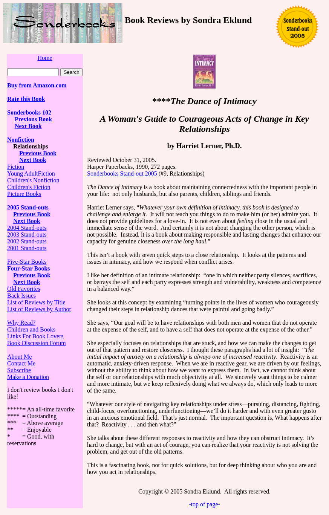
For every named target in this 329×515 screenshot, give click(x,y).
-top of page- (204, 504)
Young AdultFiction (31, 173)
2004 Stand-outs (26, 228)
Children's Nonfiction (33, 180)
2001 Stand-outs (26, 248)
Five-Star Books (26, 261)
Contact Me (21, 363)
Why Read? (21, 322)
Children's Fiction (28, 187)
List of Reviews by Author (39, 309)
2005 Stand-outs (28, 207)
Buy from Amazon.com (36, 85)
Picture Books (24, 194)
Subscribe (19, 370)
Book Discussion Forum (36, 343)
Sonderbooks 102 (29, 112)
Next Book (28, 126)
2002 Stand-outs (26, 241)
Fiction (15, 167)
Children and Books (31, 329)
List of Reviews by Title (36, 302)
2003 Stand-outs (26, 234)
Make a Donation (28, 377)
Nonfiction (20, 139)
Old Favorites (23, 289)
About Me (19, 356)
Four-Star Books (28, 268)
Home (44, 58)
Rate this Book (26, 99)
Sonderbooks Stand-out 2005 (122, 173)
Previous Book (33, 119)
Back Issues (21, 295)
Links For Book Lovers (35, 336)
